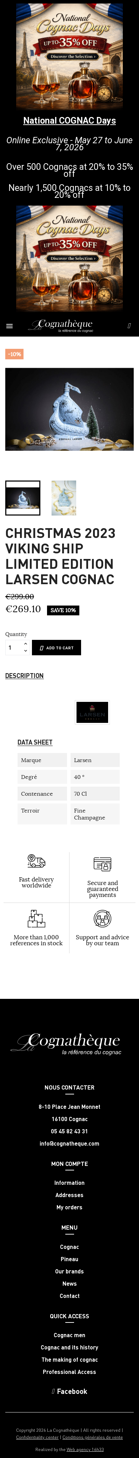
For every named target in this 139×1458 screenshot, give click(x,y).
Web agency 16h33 (85, 1449)
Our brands (69, 1271)
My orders (69, 1207)
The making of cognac (69, 1359)
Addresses (69, 1194)
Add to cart (56, 647)
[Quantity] (13, 647)
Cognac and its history (69, 1347)
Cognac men (69, 1335)
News (69, 1283)
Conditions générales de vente (92, 1437)
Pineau (69, 1259)
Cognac (69, 1246)
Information (69, 1182)
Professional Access (69, 1371)
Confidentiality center (37, 1437)
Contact (70, 1295)
